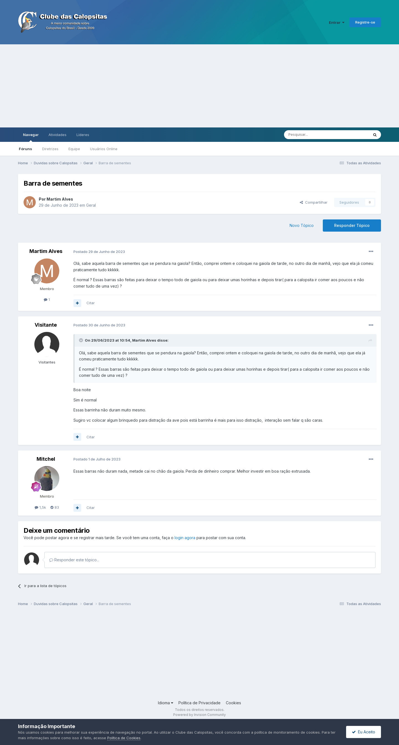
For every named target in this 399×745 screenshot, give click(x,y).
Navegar (31, 137)
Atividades (57, 134)
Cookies (233, 702)
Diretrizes (50, 149)
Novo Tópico (302, 225)
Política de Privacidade (199, 702)
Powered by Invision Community (199, 715)
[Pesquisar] (311, 134)
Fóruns (25, 149)
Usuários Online (103, 149)
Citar (90, 303)
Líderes (82, 134)
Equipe (74, 149)
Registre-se (365, 22)
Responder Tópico (352, 225)
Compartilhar (314, 202)
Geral (91, 205)
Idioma (165, 702)
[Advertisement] (199, 86)
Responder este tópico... (74, 559)
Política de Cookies (123, 738)
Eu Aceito (363, 731)
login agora (185, 537)
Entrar (336, 22)
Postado (99, 251)
